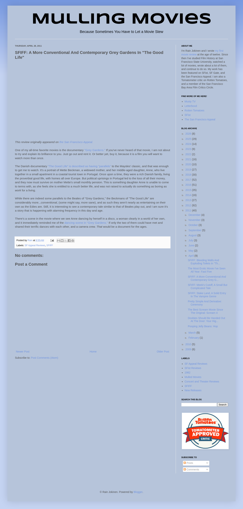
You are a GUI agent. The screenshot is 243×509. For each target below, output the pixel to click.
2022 (188, 154)
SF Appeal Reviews (35, 245)
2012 (188, 205)
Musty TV (190, 101)
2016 (188, 184)
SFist (188, 114)
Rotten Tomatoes (194, 110)
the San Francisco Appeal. (76, 142)
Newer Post (22, 351)
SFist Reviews (193, 368)
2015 (188, 190)
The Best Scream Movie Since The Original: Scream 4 (205, 311)
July (191, 240)
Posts (188, 462)
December (194, 214)
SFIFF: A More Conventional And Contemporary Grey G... (207, 278)
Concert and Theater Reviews (202, 381)
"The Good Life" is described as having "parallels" (79, 166)
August (192, 235)
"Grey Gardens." (94, 150)
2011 (188, 210)
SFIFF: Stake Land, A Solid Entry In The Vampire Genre (207, 295)
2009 (188, 349)
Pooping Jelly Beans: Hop (203, 326)
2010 (188, 344)
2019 (188, 169)
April (191, 255)
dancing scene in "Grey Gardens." (86, 222)
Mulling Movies (122, 19)
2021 (188, 159)
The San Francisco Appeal (200, 119)
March (192, 332)
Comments (191, 469)
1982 (187, 372)
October (193, 225)
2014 (188, 195)
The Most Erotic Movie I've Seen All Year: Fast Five (206, 270)
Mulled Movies (193, 377)
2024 (188, 143)
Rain (30, 240)
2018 (188, 174)
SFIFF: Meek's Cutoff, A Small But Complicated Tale (207, 286)
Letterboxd (191, 105)
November (194, 219)
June (191, 245)
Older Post (163, 351)
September (195, 230)
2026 (188, 133)
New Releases (193, 390)
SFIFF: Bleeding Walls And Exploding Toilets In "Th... (204, 262)
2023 (188, 149)
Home (93, 351)
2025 (188, 138)
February (194, 337)
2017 (188, 179)
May (191, 250)
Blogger (138, 491)
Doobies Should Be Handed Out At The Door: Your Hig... (206, 320)
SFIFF (49, 245)
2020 (188, 164)
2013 (188, 200)
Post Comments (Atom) (44, 357)
